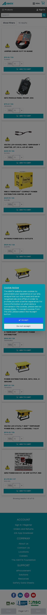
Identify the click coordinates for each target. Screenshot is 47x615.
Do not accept (23, 326)
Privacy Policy (10, 309)
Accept (23, 320)
